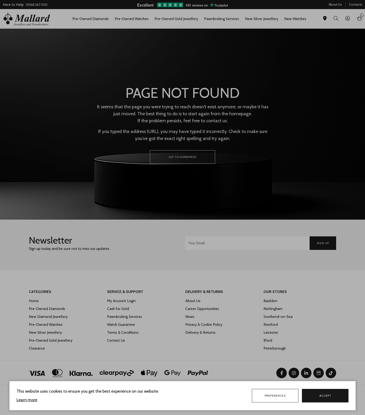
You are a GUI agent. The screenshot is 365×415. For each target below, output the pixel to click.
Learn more (27, 399)
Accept (325, 395)
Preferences (275, 395)
